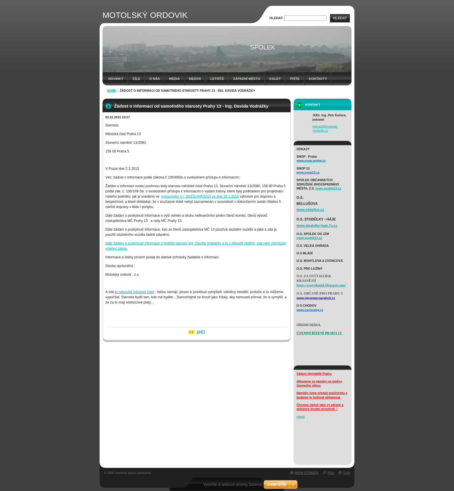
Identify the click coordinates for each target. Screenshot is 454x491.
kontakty (318, 78)
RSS (331, 473)
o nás (154, 78)
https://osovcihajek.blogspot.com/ (321, 285)
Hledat (340, 18)
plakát (300, 416)
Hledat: (276, 18)
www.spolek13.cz (328, 188)
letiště (217, 78)
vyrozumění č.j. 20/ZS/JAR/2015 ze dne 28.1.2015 (200, 196)
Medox (195, 78)
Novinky (115, 78)
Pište (295, 78)
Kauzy (275, 78)
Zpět (201, 332)
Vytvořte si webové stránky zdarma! (233, 484)
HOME (111, 90)
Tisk (346, 473)
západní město (246, 78)
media (174, 78)
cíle (136, 78)
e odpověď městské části (135, 292)
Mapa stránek (307, 473)
